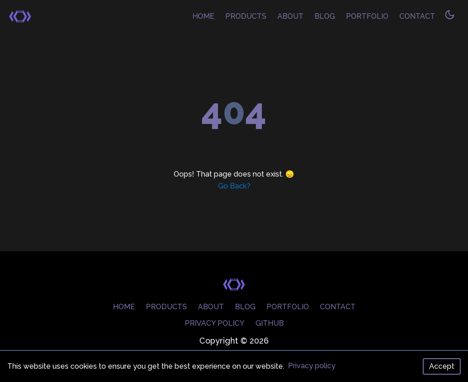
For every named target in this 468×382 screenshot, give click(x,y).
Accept (441, 366)
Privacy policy (311, 365)
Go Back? (234, 186)
